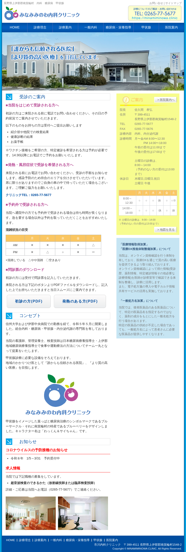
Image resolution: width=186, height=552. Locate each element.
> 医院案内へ (166, 99)
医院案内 (171, 27)
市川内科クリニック (42, 15)
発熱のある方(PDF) (80, 301)
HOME (15, 27)
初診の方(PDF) (29, 301)
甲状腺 (146, 27)
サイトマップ (173, 3)
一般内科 (90, 27)
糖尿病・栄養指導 (118, 27)
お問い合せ (156, 3)
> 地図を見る (166, 229)
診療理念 (40, 27)
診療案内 (65, 27)
